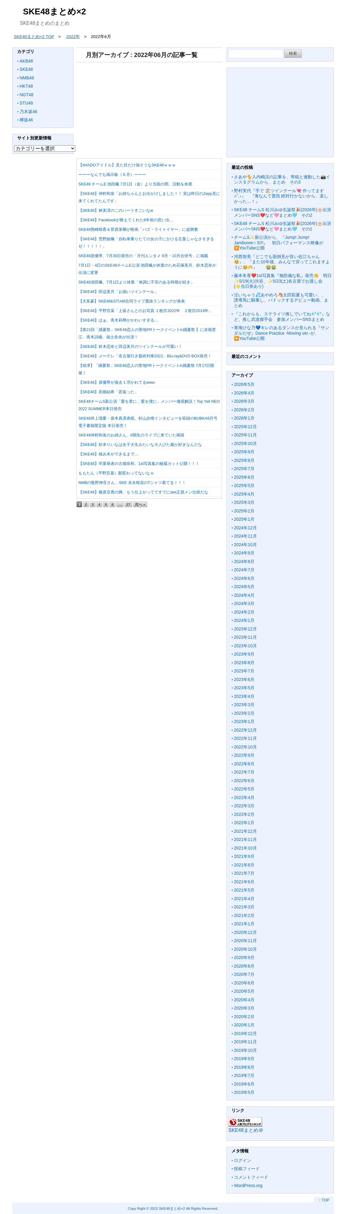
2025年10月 (245, 443)
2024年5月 (244, 586)
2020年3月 (244, 1008)
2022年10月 (245, 746)
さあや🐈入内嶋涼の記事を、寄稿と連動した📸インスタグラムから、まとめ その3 (282, 179)
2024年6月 (244, 578)
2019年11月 (245, 1041)
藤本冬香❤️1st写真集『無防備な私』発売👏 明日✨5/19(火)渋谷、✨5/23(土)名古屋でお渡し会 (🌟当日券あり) (283, 281)
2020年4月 (244, 999)
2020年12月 (245, 932)
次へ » (140, 504)
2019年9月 (244, 1058)
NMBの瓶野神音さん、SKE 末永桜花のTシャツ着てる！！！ (132, 482)
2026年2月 (244, 409)
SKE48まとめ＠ (245, 1130)
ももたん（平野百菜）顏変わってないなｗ (116, 473)
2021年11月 (245, 839)
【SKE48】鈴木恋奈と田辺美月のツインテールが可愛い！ (130, 346)
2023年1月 (244, 721)
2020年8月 (244, 966)
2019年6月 (244, 1084)
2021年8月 (244, 864)
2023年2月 (244, 713)
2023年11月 (245, 637)
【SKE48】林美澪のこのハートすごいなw (115, 210)
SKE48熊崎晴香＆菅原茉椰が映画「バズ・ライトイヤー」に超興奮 (138, 229)
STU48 (26, 103)
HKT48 (26, 86)
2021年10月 (245, 848)
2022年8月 (244, 763)
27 (128, 504)
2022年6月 (244, 780)
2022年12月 (245, 730)
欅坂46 (26, 119)
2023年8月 (244, 662)
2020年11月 (245, 940)
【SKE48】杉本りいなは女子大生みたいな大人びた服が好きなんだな (140, 444)
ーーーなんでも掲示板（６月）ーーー (112, 174)
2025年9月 (244, 451)
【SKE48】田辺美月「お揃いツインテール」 (118, 291)
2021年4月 (244, 898)
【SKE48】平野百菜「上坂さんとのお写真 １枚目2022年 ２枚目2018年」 (145, 310)
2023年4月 (244, 696)
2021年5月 (244, 890)
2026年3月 (244, 401)
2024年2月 (244, 612)
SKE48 (26, 69)
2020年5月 (244, 991)
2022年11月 (245, 738)
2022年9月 (244, 755)
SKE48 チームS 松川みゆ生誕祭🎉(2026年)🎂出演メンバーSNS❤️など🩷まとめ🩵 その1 (282, 226)
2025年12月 (245, 426)
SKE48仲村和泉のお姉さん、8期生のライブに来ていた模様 (131, 435)
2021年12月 (245, 831)
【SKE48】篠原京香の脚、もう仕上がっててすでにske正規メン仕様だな (143, 492)
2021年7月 (244, 873)
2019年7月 (244, 1075)
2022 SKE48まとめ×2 (167, 1208)
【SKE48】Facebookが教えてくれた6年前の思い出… (126, 220)
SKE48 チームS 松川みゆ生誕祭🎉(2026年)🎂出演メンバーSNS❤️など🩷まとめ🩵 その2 (282, 212)
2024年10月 (245, 544)
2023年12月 (245, 628)
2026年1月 (244, 418)
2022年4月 (244, 797)
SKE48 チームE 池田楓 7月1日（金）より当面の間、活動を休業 (135, 184)
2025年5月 (244, 485)
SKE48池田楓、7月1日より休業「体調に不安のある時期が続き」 (136, 282)
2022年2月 (244, 814)
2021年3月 (244, 906)
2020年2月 (244, 1016)
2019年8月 (244, 1067)
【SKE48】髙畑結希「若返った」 (108, 392)
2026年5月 (244, 384)
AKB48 (26, 61)
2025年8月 (244, 460)
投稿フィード (247, 1168)
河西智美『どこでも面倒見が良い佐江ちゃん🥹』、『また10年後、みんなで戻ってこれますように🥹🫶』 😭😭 (282, 262)
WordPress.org (248, 1185)
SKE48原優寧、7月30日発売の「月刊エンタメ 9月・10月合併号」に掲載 (143, 255)
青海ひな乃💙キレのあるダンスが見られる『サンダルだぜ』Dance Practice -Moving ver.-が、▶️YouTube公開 (281, 333)
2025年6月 (244, 477)
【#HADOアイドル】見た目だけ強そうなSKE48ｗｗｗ (127, 165)
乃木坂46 (28, 111)
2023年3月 (244, 704)
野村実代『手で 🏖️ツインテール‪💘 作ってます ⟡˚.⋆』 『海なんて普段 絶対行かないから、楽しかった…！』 (281, 196)
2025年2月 (244, 510)
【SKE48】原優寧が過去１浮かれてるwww (116, 382)
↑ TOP (324, 1200)
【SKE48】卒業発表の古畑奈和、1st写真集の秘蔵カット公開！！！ (138, 463)
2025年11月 (245, 434)
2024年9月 (244, 552)
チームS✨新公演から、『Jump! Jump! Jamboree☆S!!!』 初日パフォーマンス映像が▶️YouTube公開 (278, 242)
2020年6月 (244, 982)
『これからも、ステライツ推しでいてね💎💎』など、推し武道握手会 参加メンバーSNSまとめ (282, 316)
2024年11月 (245, 536)
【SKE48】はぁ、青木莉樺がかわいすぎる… (118, 320)
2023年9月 (244, 654)
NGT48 (26, 94)
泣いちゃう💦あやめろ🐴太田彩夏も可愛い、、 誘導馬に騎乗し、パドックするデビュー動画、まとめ (282, 300)
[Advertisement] (149, 108)
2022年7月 (244, 772)
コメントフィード (251, 1177)
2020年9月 (244, 957)
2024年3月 (244, 603)
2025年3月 (244, 502)
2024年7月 (244, 569)
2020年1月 (244, 1024)
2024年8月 (244, 561)
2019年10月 (245, 1050)
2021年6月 (244, 881)
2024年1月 (244, 620)
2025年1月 (244, 519)
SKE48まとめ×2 (54, 11)
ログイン (242, 1160)
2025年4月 (244, 494)
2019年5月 (244, 1092)
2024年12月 (245, 527)
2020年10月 (245, 949)
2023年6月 (244, 679)
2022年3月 (244, 805)
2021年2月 (244, 915)
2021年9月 (244, 856)
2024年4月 (244, 595)
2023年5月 (244, 687)
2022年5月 (244, 788)
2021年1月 (244, 923)
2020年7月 (244, 974)
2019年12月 (245, 1033)
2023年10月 (245, 645)
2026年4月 (244, 392)
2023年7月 (244, 670)
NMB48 (27, 77)
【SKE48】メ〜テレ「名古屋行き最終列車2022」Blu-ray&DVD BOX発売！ (145, 356)
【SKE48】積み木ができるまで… (108, 454)
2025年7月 (244, 468)
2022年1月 (244, 822)
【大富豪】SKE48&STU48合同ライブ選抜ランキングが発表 (131, 301)
